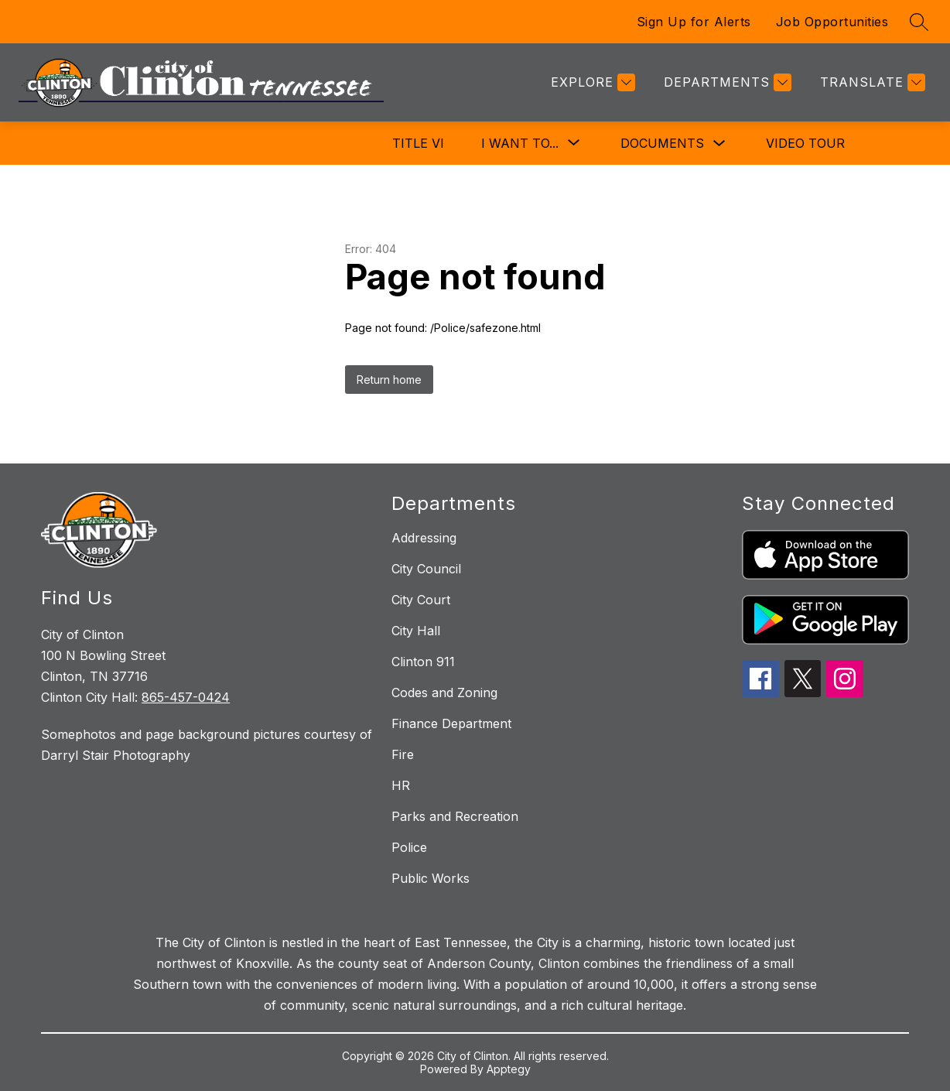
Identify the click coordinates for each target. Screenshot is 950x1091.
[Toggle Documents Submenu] (719, 143)
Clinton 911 (423, 661)
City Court (420, 599)
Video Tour (805, 143)
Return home (389, 379)
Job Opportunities (832, 21)
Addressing (423, 538)
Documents (662, 143)
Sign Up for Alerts (694, 21)
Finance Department (451, 723)
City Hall (415, 630)
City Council (426, 568)
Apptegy (509, 1069)
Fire (402, 754)
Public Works (430, 878)
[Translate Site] (870, 82)
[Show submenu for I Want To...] (520, 143)
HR (400, 785)
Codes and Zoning (444, 692)
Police (409, 847)
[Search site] (919, 21)
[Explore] (591, 82)
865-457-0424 (186, 697)
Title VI (418, 143)
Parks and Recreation (454, 816)
